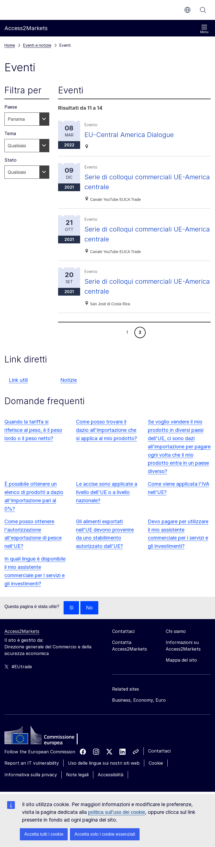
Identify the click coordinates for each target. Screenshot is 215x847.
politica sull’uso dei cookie (116, 812)
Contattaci (159, 751)
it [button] (187, 10)
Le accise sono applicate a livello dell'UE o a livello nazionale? (106, 492)
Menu (204, 29)
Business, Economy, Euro (139, 700)
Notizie (68, 380)
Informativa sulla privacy (30, 774)
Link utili (18, 380)
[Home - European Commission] (44, 736)
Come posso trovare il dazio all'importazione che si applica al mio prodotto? (106, 430)
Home (9, 45)
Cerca (203, 10)
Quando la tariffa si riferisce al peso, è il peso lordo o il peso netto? (33, 430)
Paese (10, 107)
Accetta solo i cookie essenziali (104, 834)
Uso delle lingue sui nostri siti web (104, 763)
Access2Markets (21, 631)
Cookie (156, 763)
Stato (10, 160)
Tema (10, 133)
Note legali (77, 774)
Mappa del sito (181, 660)
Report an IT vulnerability (31, 763)
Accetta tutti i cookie (43, 834)
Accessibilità (110, 774)
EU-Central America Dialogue (129, 135)
